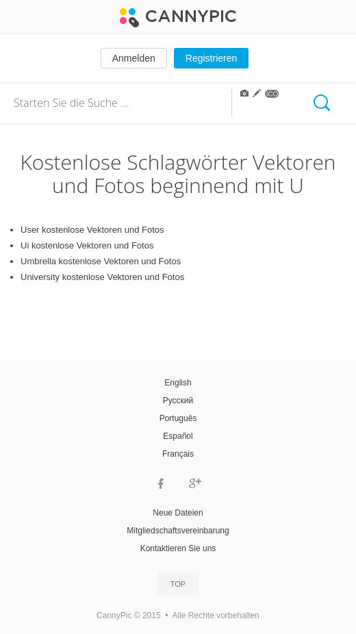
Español (177, 436)
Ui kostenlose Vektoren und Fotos (87, 245)
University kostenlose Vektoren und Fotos (102, 277)
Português (178, 418)
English (177, 383)
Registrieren (211, 58)
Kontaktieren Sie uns (178, 548)
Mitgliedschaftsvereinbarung (178, 530)
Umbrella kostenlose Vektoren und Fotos (101, 261)
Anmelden (133, 58)
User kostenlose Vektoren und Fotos (92, 230)
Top (178, 584)
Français (178, 454)
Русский (178, 400)
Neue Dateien (178, 513)
